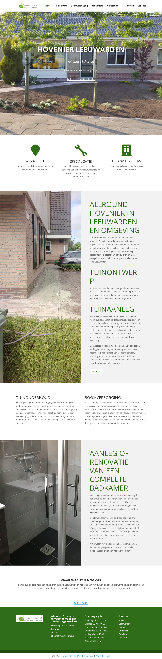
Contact (142, 6)
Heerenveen (124, 627)
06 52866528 (56, 632)
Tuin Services (60, 6)
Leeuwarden (124, 623)
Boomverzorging (79, 6)
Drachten (123, 634)
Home (47, 6)
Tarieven (129, 6)
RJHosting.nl (87, 656)
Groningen (123, 630)
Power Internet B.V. (71, 656)
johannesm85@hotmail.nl (62, 635)
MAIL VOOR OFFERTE (81, 79)
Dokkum (123, 637)
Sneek (121, 620)
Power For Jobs (103, 656)
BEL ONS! (96, 371)
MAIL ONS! (81, 603)
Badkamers (97, 6)
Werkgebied (112, 6)
